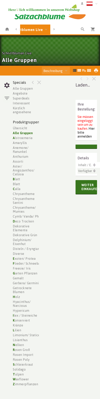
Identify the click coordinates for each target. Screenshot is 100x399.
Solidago (19, 369)
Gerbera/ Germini (26, 283)
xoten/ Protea (24, 259)
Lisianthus (20, 340)
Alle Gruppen (23, 88)
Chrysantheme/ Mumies (24, 209)
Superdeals (21, 98)
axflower (21, 379)
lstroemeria (22, 138)
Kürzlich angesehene (22, 110)
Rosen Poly (21, 360)
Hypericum (21, 310)
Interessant (21, 103)
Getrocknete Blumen (22, 290)
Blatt (16, 184)
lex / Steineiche (25, 315)
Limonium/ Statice (26, 335)
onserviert (21, 320)
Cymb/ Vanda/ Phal (27, 216)
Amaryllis (20, 143)
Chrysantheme (24, 194)
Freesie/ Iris (22, 268)
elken (18, 345)
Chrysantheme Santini (24, 201)
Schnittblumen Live (26, 29)
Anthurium (20, 157)
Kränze (18, 325)
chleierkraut (23, 364)
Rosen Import (23, 355)
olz (16, 297)
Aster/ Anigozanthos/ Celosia (24, 170)
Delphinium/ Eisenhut (22, 242)
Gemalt (18, 278)
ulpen (18, 374)
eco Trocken (23, 221)
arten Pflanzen (25, 273)
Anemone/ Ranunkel (20, 150)
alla (17, 189)
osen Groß (21, 350)
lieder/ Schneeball (27, 263)
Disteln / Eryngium (27, 249)
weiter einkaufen (89, 187)
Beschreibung (53, 71)
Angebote (20, 93)
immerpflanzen (25, 384)
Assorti (18, 161)
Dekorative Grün (25, 235)
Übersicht (20, 128)
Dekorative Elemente (21, 228)
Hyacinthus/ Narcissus (22, 304)
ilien (17, 330)
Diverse (18, 254)
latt (16, 179)
